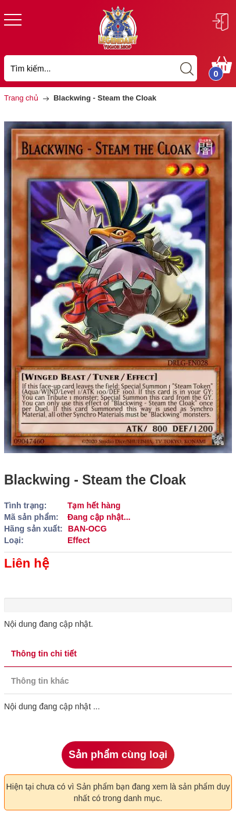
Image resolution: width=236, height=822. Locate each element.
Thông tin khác (40, 680)
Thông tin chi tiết (44, 653)
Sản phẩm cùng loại (118, 754)
